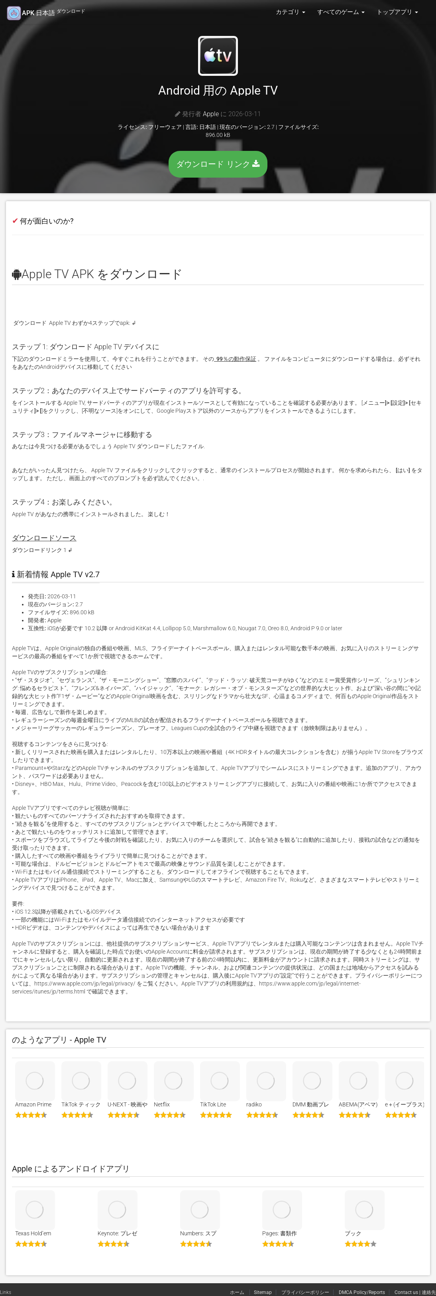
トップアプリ (397, 12)
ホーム (237, 1292)
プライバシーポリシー (305, 1292)
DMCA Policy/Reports (362, 1292)
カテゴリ (290, 12)
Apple (211, 114)
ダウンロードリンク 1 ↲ (42, 550)
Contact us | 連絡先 (415, 1292)
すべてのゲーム (341, 12)
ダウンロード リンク (218, 164)
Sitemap (263, 1292)
